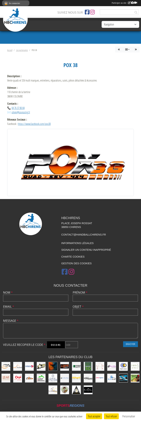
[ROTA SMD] (111, 378)
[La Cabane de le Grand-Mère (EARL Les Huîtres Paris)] (88, 378)
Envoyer (130, 344)
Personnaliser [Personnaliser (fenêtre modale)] (128, 416)
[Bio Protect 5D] (88, 366)
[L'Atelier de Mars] (135, 366)
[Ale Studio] (5, 378)
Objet (78, 307)
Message (10, 321)
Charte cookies (72, 256)
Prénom (80, 292)
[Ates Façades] (17, 366)
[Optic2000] (123, 366)
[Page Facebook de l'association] (87, 12)
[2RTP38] (5, 366)
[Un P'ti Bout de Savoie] (88, 389)
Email (8, 307)
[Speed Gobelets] (76, 366)
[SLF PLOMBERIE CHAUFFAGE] (123, 378)
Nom (8, 292)
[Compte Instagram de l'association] (92, 12)
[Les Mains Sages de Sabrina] (99, 366)
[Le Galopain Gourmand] (64, 389)
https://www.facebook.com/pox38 (34, 124)
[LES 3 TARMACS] (76, 389)
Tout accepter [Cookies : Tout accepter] (94, 416)
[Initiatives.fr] (29, 366)
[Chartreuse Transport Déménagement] (41, 378)
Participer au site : (124, 3)
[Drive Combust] (64, 366)
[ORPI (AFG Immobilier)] (17, 378)
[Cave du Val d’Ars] (52, 378)
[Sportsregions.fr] (99, 378)
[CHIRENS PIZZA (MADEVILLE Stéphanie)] (135, 378)
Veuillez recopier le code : (25, 345)
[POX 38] (29, 378)
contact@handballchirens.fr (83, 234)
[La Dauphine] (52, 389)
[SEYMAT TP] (41, 366)
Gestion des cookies (76, 263)
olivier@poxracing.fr (21, 112)
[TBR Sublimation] (52, 366)
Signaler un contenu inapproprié (86, 249)
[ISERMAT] (76, 378)
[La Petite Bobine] (64, 378)
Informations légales (77, 243)
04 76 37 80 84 (18, 108)
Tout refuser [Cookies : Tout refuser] (111, 416)
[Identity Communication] (111, 366)
